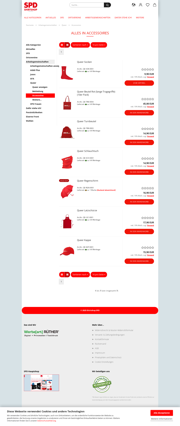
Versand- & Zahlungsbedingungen (110, 334)
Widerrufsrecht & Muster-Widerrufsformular (114, 330)
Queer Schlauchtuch (88, 151)
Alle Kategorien (32, 17)
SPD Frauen (35, 104)
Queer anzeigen (39, 87)
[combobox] (80, 45)
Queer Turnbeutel (86, 121)
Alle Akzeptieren (162, 413)
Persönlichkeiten (34, 112)
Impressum (100, 352)
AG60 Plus (35, 70)
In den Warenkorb (139, 112)
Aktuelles (51, 17)
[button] (133, 5)
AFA (32, 78)
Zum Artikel (139, 83)
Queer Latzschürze (87, 210)
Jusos (32, 74)
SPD (62, 17)
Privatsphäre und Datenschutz (108, 357)
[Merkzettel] (147, 5)
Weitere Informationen (161, 418)
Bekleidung (37, 91)
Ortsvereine (74, 17)
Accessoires (38, 95)
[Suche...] (107, 5)
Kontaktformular (102, 339)
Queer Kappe (84, 240)
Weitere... (37, 99)
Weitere (140, 17)
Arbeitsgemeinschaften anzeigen (42, 66)
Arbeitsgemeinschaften (97, 17)
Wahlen (29, 120)
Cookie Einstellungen (104, 362)
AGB (97, 348)
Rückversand (100, 343)
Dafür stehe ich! (123, 17)
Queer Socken (84, 61)
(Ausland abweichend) (106, 190)
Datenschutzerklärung (46, 420)
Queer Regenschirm (87, 180)
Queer (33, 82)
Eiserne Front (32, 116)
